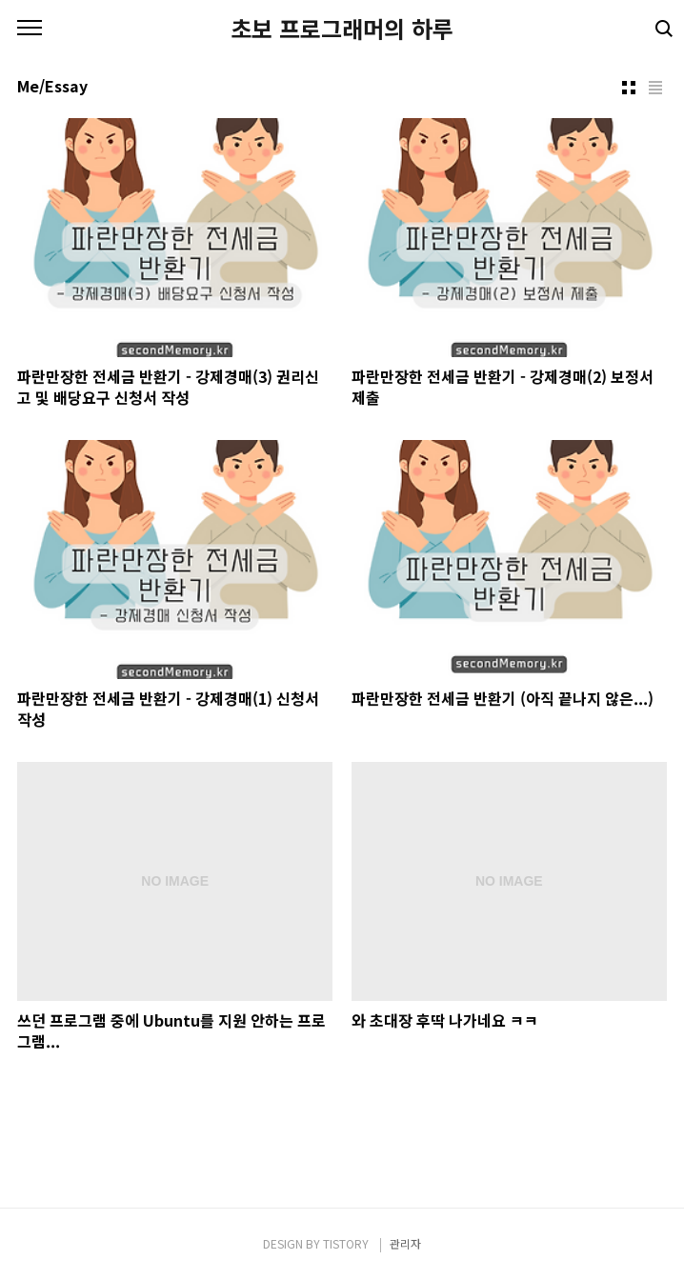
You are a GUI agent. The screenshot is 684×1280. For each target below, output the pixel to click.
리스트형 (655, 87)
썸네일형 (628, 87)
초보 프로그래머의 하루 (342, 28)
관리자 (405, 1243)
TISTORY (346, 1243)
